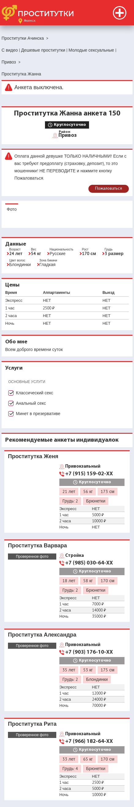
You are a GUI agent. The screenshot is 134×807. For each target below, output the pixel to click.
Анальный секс (31, 403)
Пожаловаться (108, 188)
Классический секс (34, 393)
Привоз (67, 135)
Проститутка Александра (42, 634)
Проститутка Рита (32, 723)
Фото (12, 209)
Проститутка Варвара (37, 545)
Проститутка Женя (33, 456)
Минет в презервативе (38, 413)
